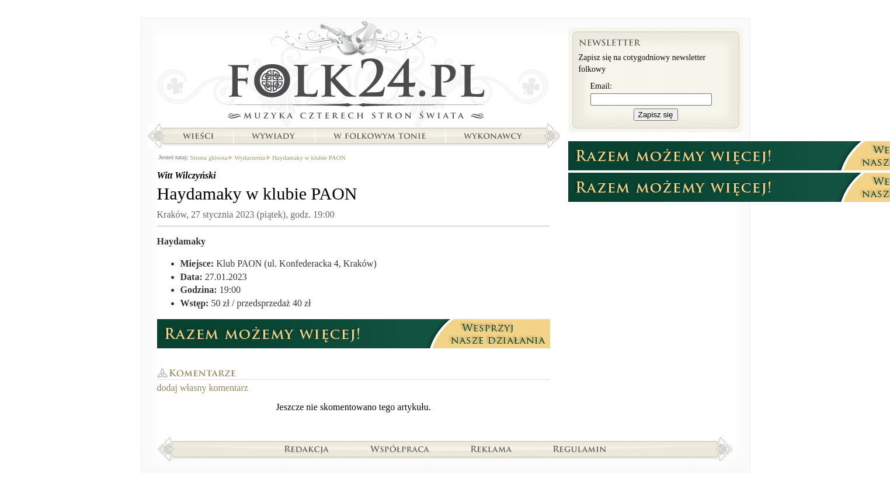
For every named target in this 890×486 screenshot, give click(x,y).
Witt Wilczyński (186, 175)
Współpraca (400, 448)
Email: (601, 86)
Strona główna (353, 73)
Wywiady (273, 136)
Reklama (491, 448)
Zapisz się (655, 114)
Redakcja (306, 448)
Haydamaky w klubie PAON (309, 157)
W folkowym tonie (379, 136)
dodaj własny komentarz (202, 388)
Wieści (198, 136)
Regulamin (579, 448)
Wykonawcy (494, 136)
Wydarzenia (249, 157)
